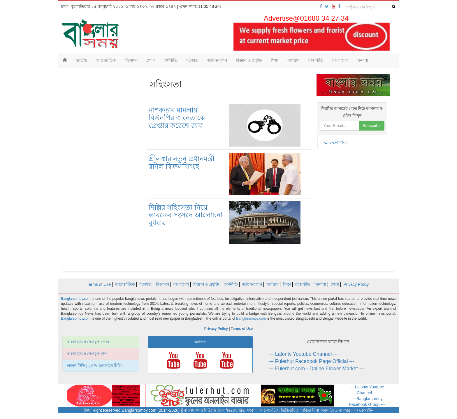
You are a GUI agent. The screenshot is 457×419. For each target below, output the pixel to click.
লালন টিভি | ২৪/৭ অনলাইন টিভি (94, 365)
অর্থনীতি (170, 60)
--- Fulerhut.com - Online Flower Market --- (317, 369)
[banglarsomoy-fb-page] (321, 6)
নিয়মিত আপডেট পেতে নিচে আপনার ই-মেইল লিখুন (352, 112)
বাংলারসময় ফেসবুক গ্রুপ (87, 353)
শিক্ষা (275, 60)
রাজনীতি (316, 60)
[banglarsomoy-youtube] (333, 6)
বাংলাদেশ (340, 60)
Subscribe (372, 125)
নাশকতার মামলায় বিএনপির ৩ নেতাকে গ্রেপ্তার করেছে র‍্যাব (177, 117)
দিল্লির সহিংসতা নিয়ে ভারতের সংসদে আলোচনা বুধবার (186, 215)
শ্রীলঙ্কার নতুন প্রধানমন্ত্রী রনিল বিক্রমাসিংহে (182, 162)
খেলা (150, 60)
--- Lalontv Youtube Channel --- (303, 354)
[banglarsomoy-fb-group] (339, 6)
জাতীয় (81, 60)
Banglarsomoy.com (76, 299)
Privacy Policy (356, 284)
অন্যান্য (362, 60)
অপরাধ (293, 60)
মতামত (192, 60)
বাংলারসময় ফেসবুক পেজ (88, 341)
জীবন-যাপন (217, 60)
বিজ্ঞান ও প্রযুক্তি (249, 60)
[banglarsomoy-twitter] (327, 6)
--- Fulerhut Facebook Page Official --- (311, 361)
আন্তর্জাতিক (106, 60)
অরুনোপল (335, 142)
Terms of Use (99, 284)
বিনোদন (131, 60)
